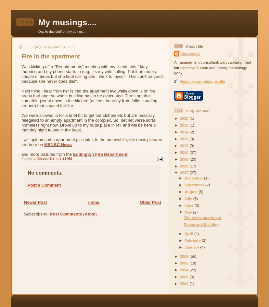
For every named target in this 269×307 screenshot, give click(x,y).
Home (93, 202)
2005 (184, 263)
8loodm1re (190, 54)
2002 (184, 283)
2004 (184, 270)
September (195, 185)
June (190, 205)
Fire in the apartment (202, 217)
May (189, 212)
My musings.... (67, 22)
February (193, 240)
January (192, 247)
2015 (184, 125)
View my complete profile (202, 81)
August (192, 192)
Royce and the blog (201, 224)
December (194, 178)
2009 (184, 159)
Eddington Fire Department (100, 154)
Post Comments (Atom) (73, 214)
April (189, 233)
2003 (184, 277)
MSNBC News (58, 144)
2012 (184, 139)
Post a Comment (44, 185)
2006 (184, 256)
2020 (184, 118)
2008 (184, 166)
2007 (184, 172)
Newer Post (35, 202)
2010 (184, 152)
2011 (184, 145)
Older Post (150, 202)
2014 (184, 132)
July (189, 198)
